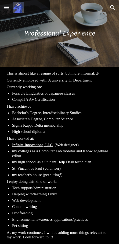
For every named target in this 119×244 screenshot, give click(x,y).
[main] (59, 33)
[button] (6, 7)
